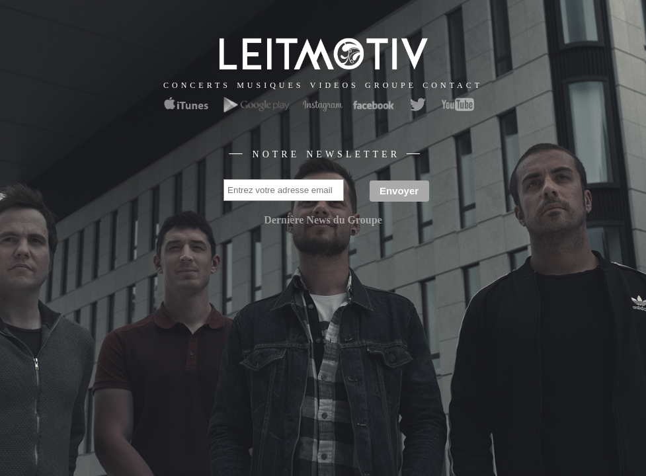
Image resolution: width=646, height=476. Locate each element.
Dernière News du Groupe (323, 219)
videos (334, 84)
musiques (270, 84)
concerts (197, 84)
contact (453, 84)
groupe (391, 84)
